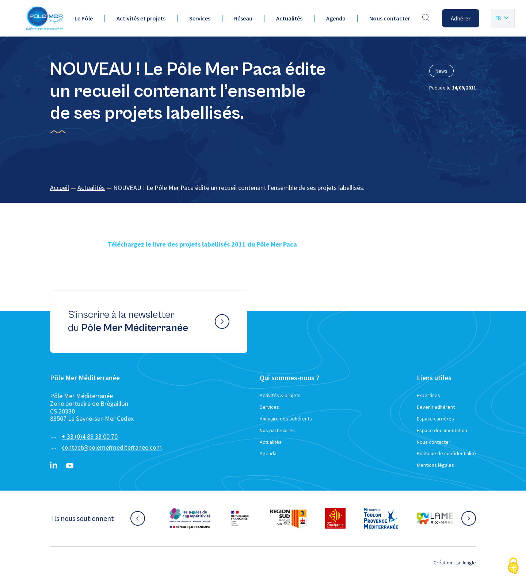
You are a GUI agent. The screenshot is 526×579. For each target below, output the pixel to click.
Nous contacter (389, 18)
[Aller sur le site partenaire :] (189, 518)
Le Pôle (84, 18)
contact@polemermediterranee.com (112, 447)
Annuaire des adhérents (286, 418)
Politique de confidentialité (446, 453)
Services (199, 18)
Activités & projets (280, 395)
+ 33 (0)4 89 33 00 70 (90, 436)
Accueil (59, 187)
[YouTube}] (69, 465)
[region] (263, 188)
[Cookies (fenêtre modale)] (513, 566)
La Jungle (466, 562)
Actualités (289, 18)
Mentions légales (435, 465)
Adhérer (460, 18)
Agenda (336, 18)
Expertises (428, 395)
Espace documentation (442, 430)
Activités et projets (141, 18)
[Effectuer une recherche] (426, 18)
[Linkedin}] (53, 465)
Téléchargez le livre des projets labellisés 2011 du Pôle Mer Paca (202, 244)
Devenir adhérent (436, 407)
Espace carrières (435, 418)
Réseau (243, 18)
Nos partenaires (277, 430)
